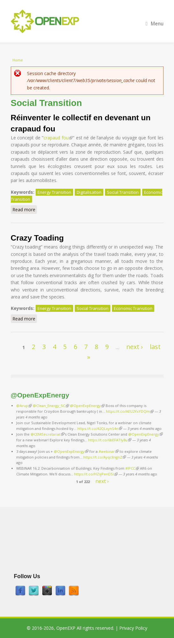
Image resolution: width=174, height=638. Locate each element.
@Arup (24, 405)
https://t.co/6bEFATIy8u (109, 440)
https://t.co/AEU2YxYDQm (130, 411)
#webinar (109, 451)
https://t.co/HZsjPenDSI (96, 474)
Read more (24, 209)
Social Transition (123, 192)
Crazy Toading (37, 238)
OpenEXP (65, 628)
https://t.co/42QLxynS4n (99, 428)
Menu (155, 23)
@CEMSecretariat (47, 434)
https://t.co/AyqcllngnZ (104, 457)
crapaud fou (58, 138)
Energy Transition (54, 192)
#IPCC (132, 468)
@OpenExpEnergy (87, 405)
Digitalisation (89, 192)
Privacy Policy (133, 628)
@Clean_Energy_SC (51, 405)
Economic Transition (133, 308)
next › (134, 346)
